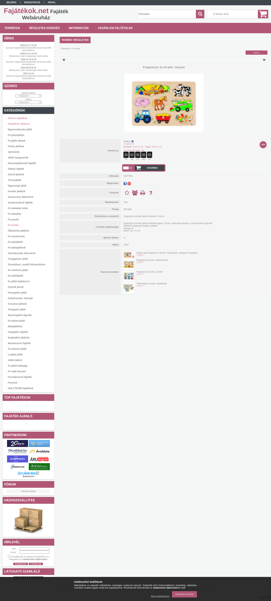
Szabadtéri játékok (18, 337)
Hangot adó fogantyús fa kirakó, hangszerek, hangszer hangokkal (166, 253)
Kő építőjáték (15, 275)
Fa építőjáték (15, 242)
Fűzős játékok (16, 146)
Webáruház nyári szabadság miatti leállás (28, 56)
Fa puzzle (13, 219)
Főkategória (66, 48)
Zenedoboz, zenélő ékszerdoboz (26, 264)
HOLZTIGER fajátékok (20, 388)
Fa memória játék (18, 270)
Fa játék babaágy (18, 365)
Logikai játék (15, 354)
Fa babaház (14, 213)
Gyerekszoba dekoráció (21, 253)
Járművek (13, 152)
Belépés (11, 2)
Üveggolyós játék (18, 258)
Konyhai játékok (17, 303)
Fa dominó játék (17, 348)
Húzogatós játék (17, 292)
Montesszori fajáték (19, 343)
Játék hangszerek (18, 157)
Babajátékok (15, 326)
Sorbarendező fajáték (20, 202)
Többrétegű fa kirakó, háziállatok (151, 283)
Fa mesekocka (16, 236)
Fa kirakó (13, 225)
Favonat (12, 382)
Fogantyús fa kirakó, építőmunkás (152, 260)
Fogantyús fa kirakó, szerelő (149, 272)
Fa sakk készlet (17, 371)
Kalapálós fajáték (18, 332)
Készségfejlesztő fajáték (22, 163)
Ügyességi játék (17, 185)
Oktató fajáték (16, 168)
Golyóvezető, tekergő (20, 298)
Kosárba (152, 168)
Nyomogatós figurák (20, 315)
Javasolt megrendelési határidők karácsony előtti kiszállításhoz (28, 49)
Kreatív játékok (16, 191)
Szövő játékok (16, 174)
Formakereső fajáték (20, 377)
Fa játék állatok (16, 140)
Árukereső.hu (28, 476)
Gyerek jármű (16, 287)
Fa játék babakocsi (19, 281)
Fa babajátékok (17, 247)
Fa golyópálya (16, 135)
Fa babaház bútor (18, 208)
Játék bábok (15, 360)
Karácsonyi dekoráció (21, 197)
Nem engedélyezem (160, 596)
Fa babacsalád (16, 320)
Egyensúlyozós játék (20, 129)
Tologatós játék (17, 309)
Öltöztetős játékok (18, 230)
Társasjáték (14, 180)
